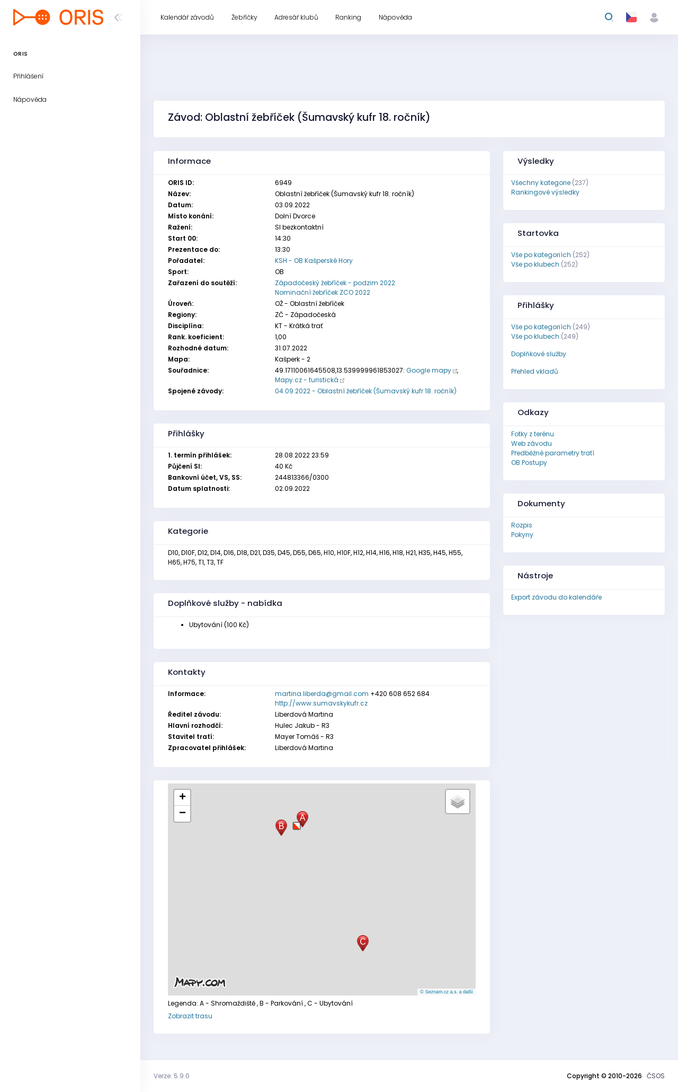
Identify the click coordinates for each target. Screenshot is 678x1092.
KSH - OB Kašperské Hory (314, 260)
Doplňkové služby (538, 353)
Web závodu (531, 443)
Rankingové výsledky (545, 192)
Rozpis (521, 525)
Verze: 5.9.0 (172, 1075)
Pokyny (522, 534)
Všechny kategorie (540, 182)
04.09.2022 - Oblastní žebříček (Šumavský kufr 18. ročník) (366, 390)
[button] (296, 822)
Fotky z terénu (532, 433)
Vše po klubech (535, 264)
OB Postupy (529, 462)
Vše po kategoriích (541, 254)
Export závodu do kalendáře (556, 597)
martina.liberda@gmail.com (322, 693)
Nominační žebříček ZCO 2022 (322, 292)
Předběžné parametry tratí (552, 452)
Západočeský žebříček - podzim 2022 (335, 282)
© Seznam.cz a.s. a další (446, 991)
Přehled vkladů (534, 371)
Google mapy (428, 370)
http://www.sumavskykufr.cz (321, 703)
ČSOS (656, 1075)
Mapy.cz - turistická (306, 379)
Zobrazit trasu (190, 1015)
